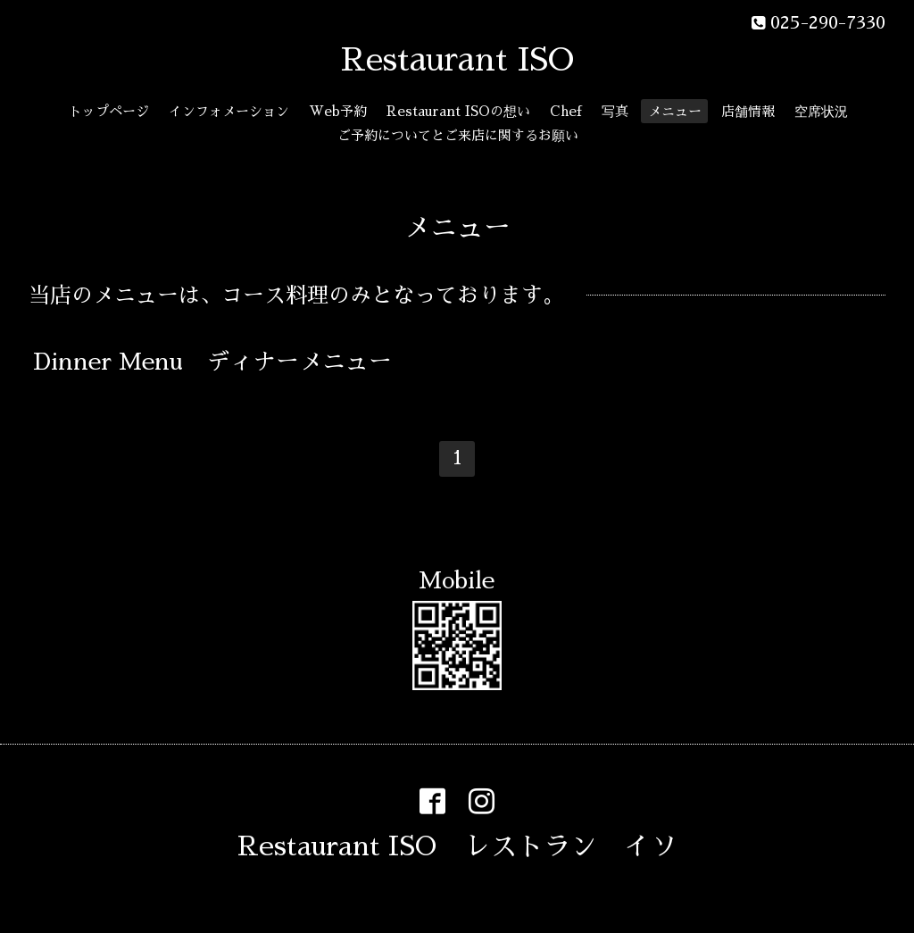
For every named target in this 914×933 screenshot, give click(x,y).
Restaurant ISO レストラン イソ (457, 846)
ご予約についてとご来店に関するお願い (457, 135)
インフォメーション (229, 111)
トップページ (109, 111)
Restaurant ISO (457, 60)
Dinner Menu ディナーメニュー (212, 361)
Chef (566, 111)
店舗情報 (748, 111)
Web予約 (338, 111)
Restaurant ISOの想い (458, 111)
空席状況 (821, 111)
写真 (615, 111)
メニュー (675, 111)
